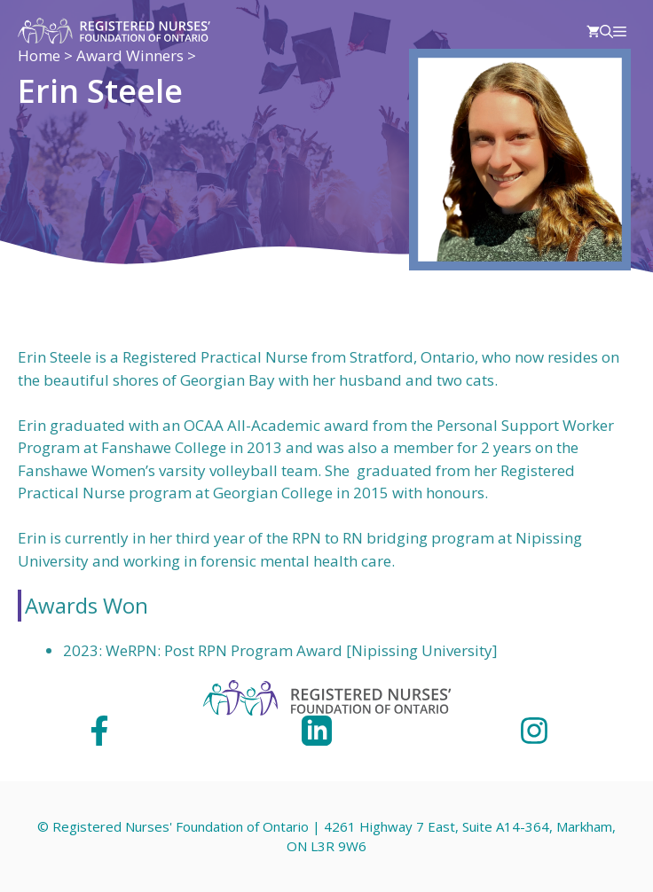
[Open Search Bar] (606, 31)
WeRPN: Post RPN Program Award (224, 650)
